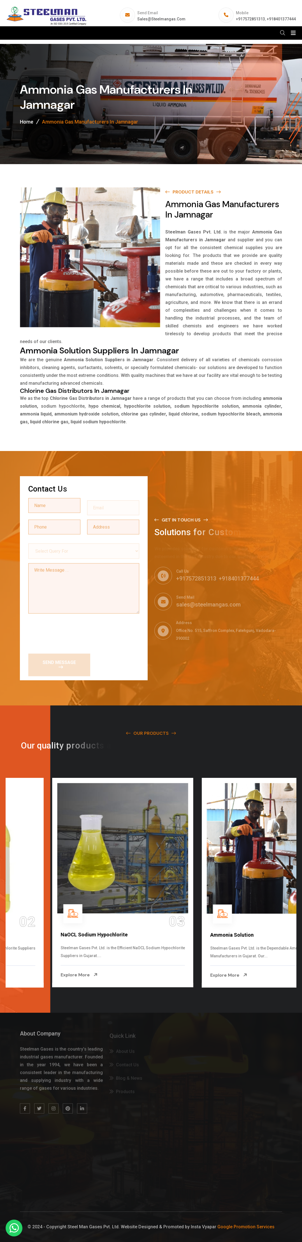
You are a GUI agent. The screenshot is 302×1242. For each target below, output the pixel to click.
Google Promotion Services (246, 1226)
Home (26, 122)
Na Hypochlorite (32, 935)
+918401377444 (281, 19)
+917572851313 (250, 19)
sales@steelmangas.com (161, 19)
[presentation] (70, 632)
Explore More (31, 975)
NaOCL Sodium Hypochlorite (196, 935)
